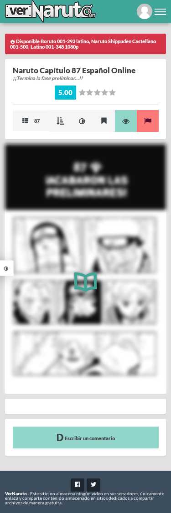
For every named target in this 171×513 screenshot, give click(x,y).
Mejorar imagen (82, 120)
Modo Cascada (60, 120)
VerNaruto (16, 493)
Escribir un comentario (86, 437)
